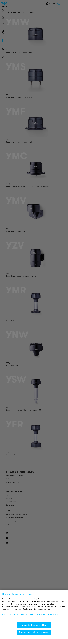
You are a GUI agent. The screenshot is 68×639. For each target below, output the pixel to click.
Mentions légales (37, 614)
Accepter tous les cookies (34, 625)
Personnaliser (52, 614)
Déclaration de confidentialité (15, 614)
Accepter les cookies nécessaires (34, 632)
